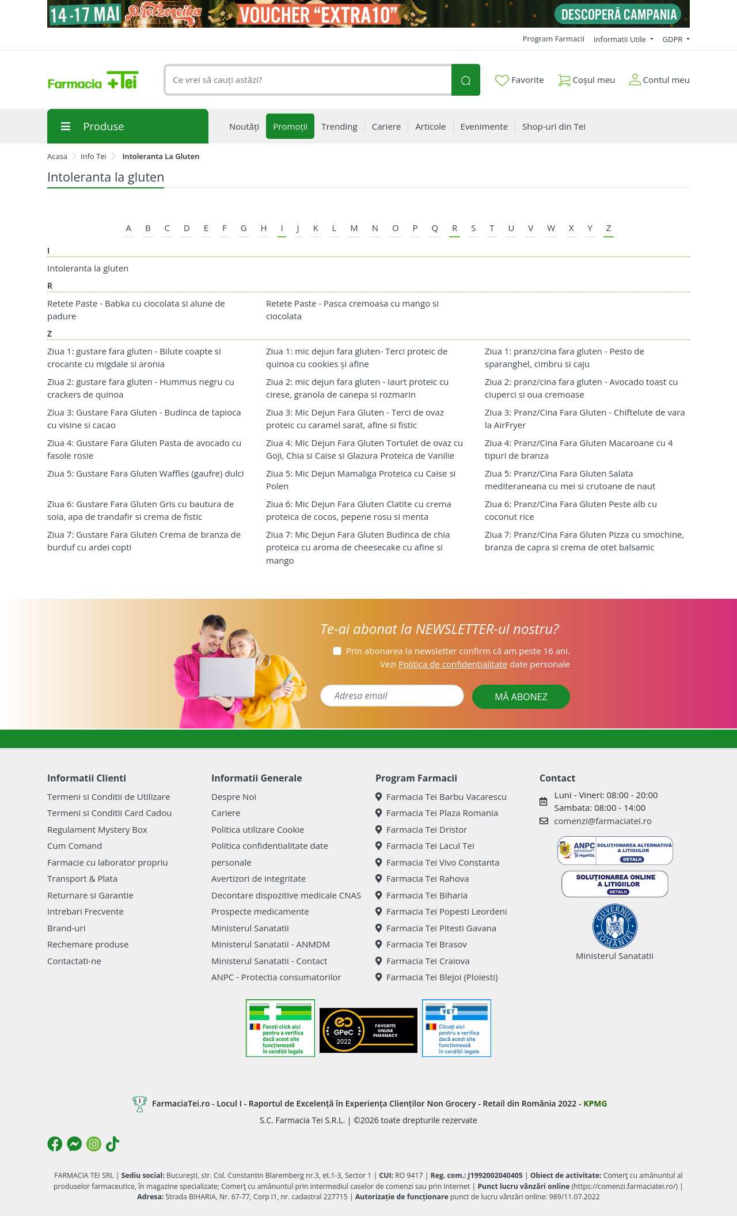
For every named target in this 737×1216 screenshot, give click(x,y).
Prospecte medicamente (260, 911)
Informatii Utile (621, 39)
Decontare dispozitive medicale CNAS (286, 895)
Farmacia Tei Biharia (421, 895)
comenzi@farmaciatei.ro (603, 820)
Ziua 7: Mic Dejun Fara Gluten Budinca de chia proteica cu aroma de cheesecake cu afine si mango (358, 547)
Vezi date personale (475, 664)
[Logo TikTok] (112, 1143)
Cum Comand (74, 845)
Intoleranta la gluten (87, 268)
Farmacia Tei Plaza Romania (436, 812)
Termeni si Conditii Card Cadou (109, 812)
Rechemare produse (87, 944)
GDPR (674, 39)
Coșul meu (587, 77)
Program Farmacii (553, 38)
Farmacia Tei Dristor (421, 829)
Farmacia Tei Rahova (422, 878)
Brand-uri (66, 928)
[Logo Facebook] (54, 1143)
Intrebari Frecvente (85, 911)
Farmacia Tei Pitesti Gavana (435, 928)
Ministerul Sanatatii (250, 928)
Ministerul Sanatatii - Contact (269, 960)
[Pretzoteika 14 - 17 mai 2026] (368, 14)
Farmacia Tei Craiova (422, 960)
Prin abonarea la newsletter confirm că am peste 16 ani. (458, 650)
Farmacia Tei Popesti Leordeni (441, 911)
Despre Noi (233, 796)
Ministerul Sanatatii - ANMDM (270, 944)
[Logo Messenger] (74, 1143)
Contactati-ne (74, 960)
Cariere (226, 812)
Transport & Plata (82, 878)
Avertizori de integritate (258, 878)
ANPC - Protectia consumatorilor (276, 977)
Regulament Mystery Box (97, 829)
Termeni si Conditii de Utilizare (108, 796)
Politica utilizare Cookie (257, 829)
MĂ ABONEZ (521, 696)
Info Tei (94, 156)
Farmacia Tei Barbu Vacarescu (441, 796)
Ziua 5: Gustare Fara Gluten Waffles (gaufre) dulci (145, 473)
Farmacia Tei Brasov (421, 944)
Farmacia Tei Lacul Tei (424, 845)
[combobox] (307, 80)
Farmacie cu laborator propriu (107, 862)
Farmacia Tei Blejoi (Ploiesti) (436, 977)
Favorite (519, 80)
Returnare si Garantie (90, 895)
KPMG (595, 1103)
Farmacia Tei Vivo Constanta (437, 862)
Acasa (57, 156)
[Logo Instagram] (93, 1143)
